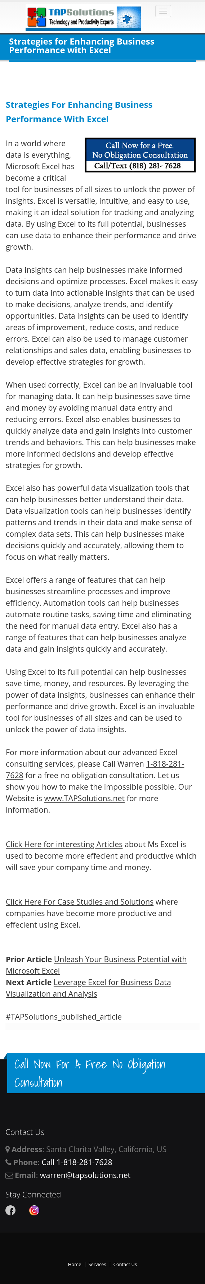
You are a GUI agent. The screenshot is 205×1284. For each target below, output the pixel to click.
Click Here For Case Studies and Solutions (79, 901)
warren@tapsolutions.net (85, 1175)
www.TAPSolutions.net (84, 798)
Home (74, 1264)
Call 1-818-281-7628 (76, 1162)
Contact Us (125, 1264)
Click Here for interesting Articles (64, 844)
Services (97, 1264)
